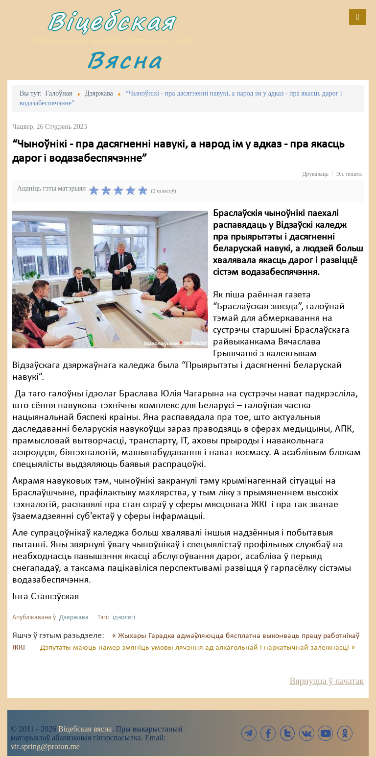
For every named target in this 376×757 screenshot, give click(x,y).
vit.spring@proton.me (45, 746)
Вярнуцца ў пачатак (327, 681)
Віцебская (111, 20)
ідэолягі (124, 617)
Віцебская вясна (85, 729)
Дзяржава (74, 617)
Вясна (124, 59)
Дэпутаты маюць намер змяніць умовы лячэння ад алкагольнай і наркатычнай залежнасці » (197, 648)
